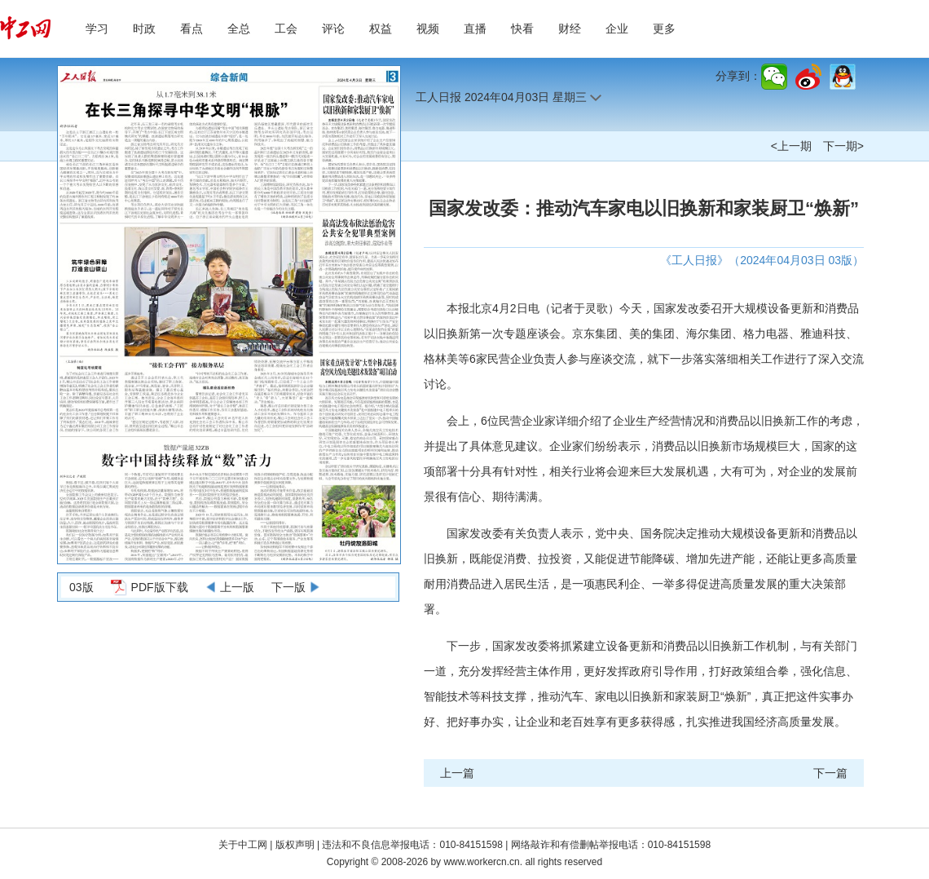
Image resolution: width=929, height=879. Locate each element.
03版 (81, 587)
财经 (569, 28)
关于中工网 (242, 844)
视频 (427, 28)
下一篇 (830, 773)
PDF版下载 (159, 587)
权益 (380, 28)
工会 (286, 28)
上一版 (237, 587)
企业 (616, 28)
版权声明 (296, 844)
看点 (191, 28)
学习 (97, 28)
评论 (333, 28)
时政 (144, 28)
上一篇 (457, 773)
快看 (522, 28)
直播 (475, 28)
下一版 (288, 587)
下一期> (843, 145)
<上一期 (791, 145)
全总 (238, 28)
